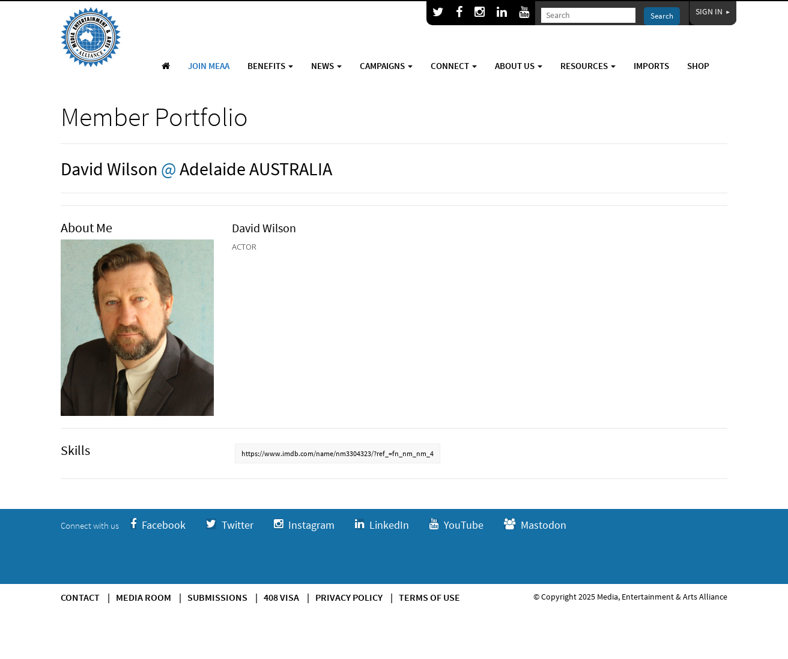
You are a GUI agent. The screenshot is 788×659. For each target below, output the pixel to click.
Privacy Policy (349, 597)
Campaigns (386, 65)
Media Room (143, 597)
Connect (454, 65)
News (326, 65)
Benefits (270, 65)
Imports (651, 65)
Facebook (158, 525)
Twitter (229, 525)
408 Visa (281, 597)
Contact (80, 597)
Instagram (304, 525)
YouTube (456, 525)
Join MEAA (208, 65)
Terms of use (429, 597)
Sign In (713, 11)
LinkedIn (382, 525)
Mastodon (535, 525)
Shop (698, 65)
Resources (588, 65)
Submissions (217, 597)
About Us (518, 65)
